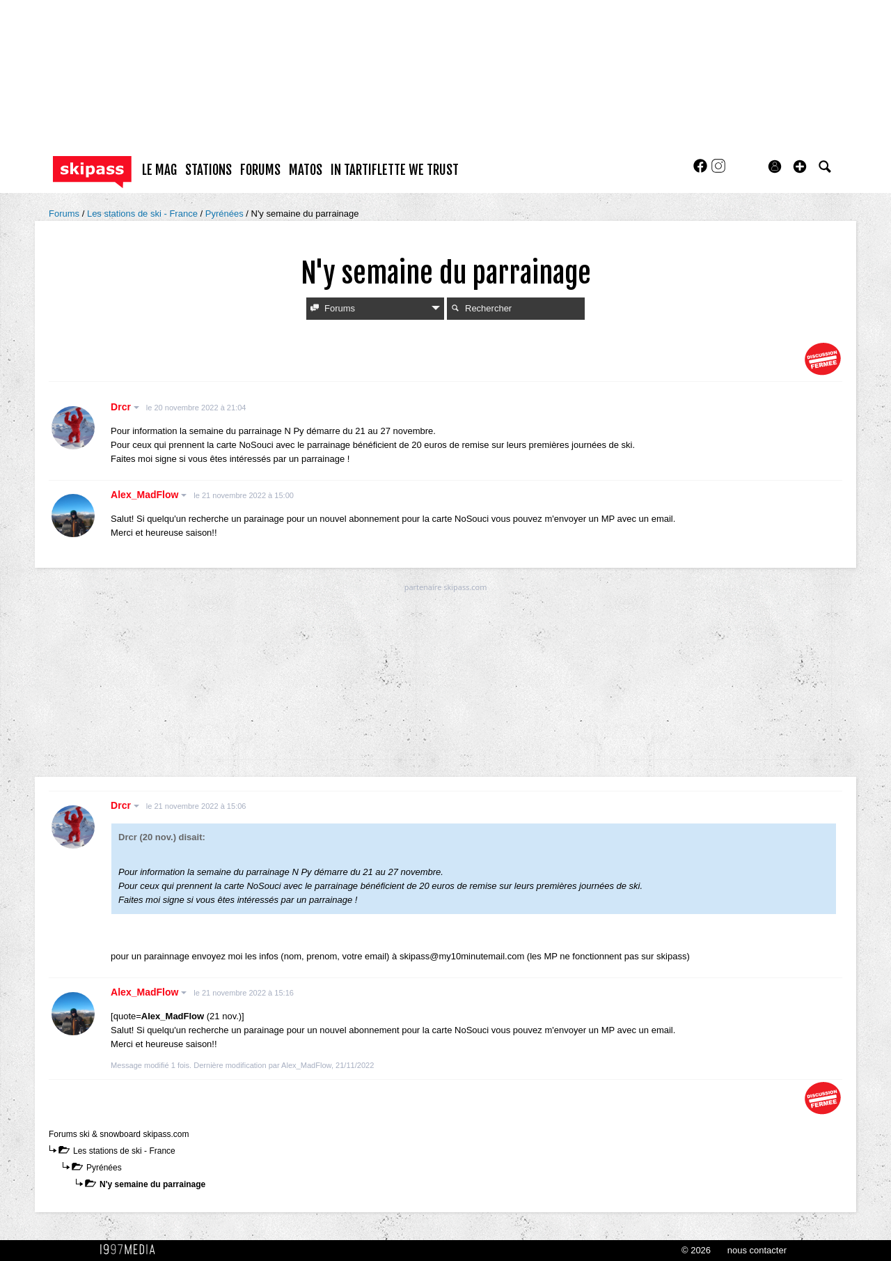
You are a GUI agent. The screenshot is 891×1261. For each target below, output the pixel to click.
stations (208, 170)
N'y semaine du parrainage (152, 1184)
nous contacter (757, 1250)
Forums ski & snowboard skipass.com (119, 1134)
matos (305, 170)
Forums (65, 213)
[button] (799, 166)
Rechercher (481, 308)
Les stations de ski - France (143, 213)
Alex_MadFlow (149, 494)
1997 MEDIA (131, 1250)
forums (260, 170)
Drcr (125, 406)
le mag (159, 170)
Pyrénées (225, 213)
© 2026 (696, 1250)
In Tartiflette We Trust (395, 170)
